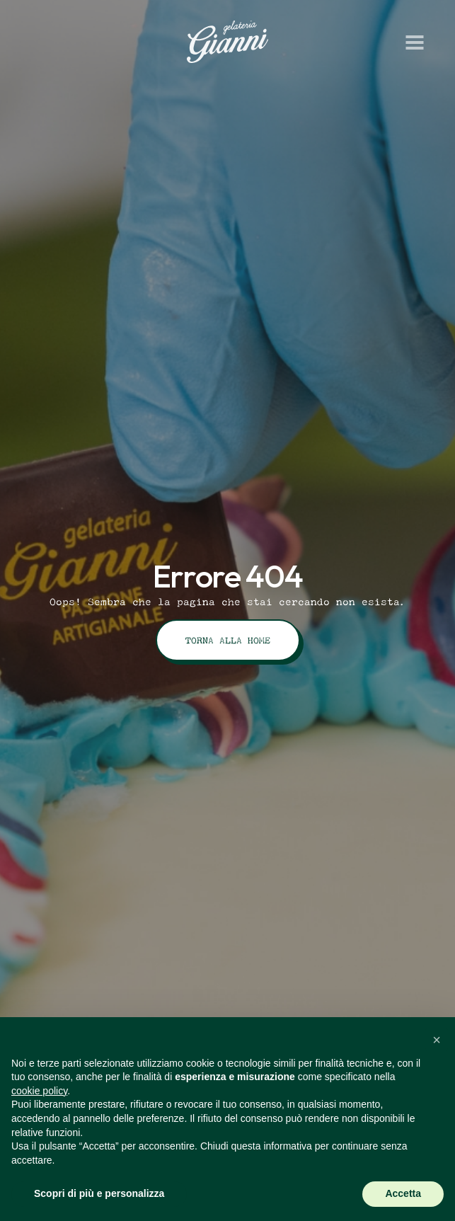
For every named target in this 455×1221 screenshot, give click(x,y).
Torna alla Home (227, 640)
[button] (436, 1039)
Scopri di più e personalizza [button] (99, 1193)
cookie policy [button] (39, 1090)
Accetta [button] (403, 1193)
